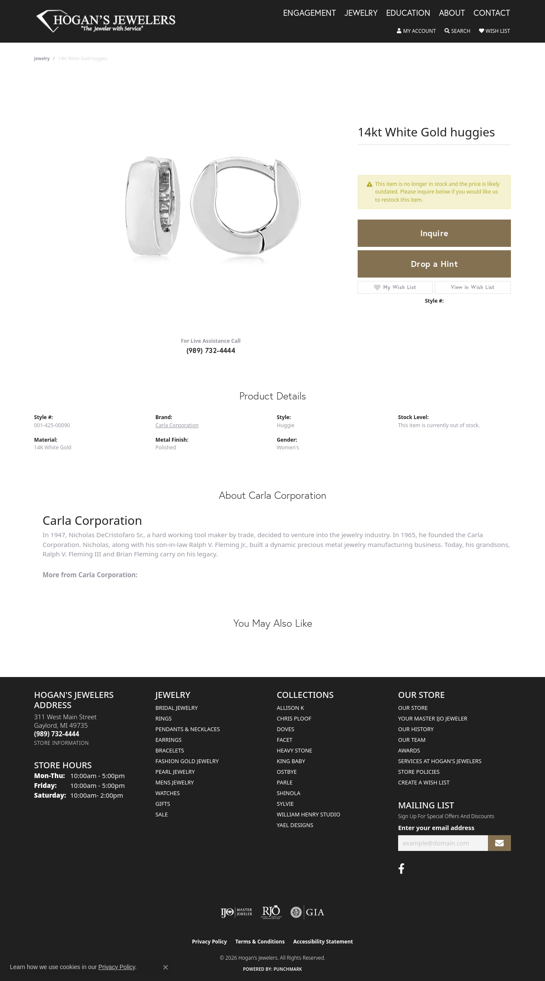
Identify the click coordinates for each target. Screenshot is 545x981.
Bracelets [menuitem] (169, 750)
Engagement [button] (309, 13)
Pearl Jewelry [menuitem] (175, 772)
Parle (285, 782)
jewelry (42, 58)
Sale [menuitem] (161, 814)
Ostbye (287, 772)
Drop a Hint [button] (434, 263)
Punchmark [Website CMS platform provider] (288, 969)
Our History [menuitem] (416, 729)
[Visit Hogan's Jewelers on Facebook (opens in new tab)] (401, 869)
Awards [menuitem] (409, 750)
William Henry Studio (308, 814)
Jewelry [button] (361, 13)
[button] (416, 31)
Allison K (290, 708)
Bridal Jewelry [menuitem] (176, 708)
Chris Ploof (294, 718)
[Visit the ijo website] (236, 912)
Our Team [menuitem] (412, 740)
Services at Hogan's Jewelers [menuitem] (440, 761)
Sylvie (285, 803)
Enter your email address (436, 828)
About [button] (452, 13)
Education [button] (408, 13)
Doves (285, 729)
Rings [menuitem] (163, 718)
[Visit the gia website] (307, 912)
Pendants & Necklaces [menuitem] (187, 729)
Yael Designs (295, 825)
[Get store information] (61, 743)
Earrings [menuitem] (168, 740)
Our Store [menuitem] (413, 708)
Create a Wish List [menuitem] (424, 782)
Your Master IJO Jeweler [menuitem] (433, 718)
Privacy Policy (209, 941)
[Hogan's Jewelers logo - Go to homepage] (109, 21)
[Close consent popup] (165, 967)
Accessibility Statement (323, 941)
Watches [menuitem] (167, 793)
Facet (285, 740)
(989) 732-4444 (210, 350)
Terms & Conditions (260, 941)
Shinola (288, 793)
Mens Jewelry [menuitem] (174, 782)
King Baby (291, 761)
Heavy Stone (294, 750)
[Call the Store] (56, 733)
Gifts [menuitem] (162, 803)
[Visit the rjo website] (271, 912)
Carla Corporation (177, 425)
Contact (491, 13)
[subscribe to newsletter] (499, 843)
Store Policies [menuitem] (419, 772)
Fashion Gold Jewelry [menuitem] (187, 761)
